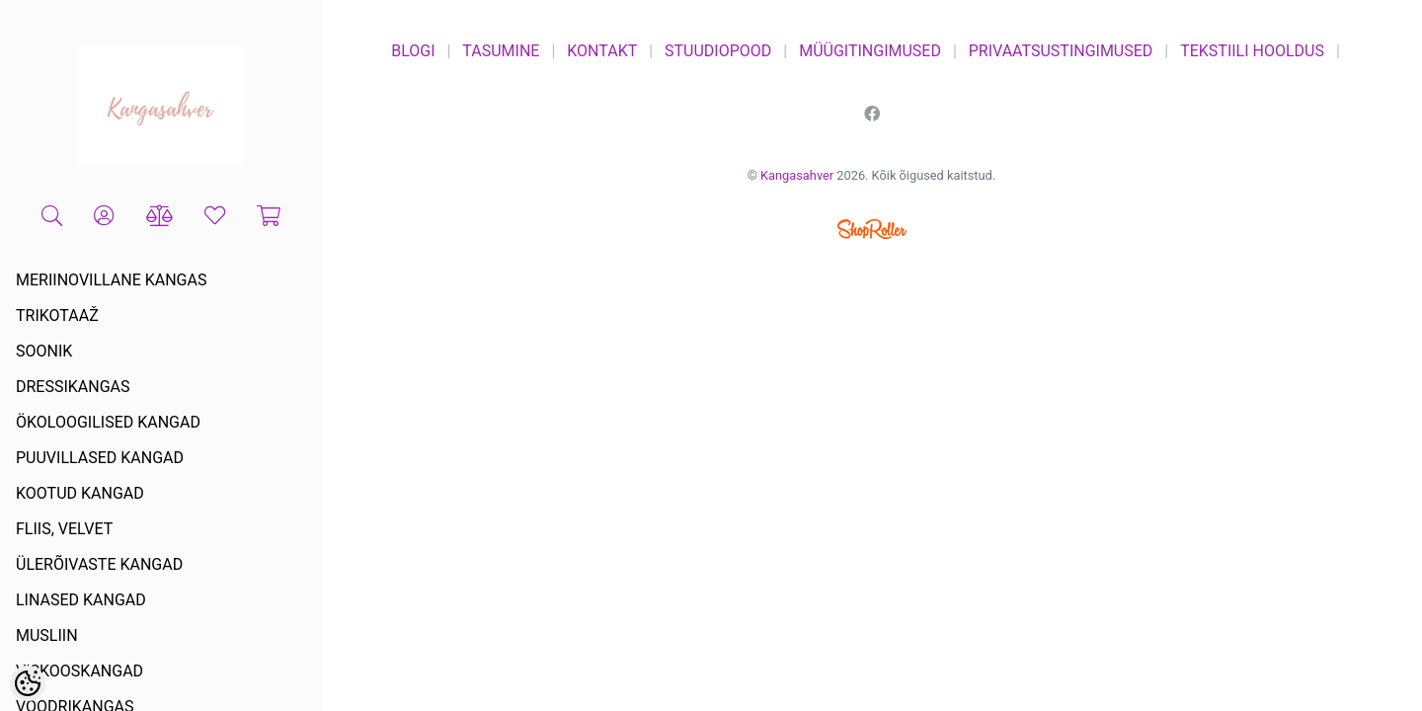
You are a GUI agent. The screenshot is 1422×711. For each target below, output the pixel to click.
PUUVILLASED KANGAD (100, 457)
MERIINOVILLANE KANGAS (111, 280)
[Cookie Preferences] (27, 683)
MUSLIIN (47, 635)
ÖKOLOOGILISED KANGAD (108, 422)
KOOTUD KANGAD (80, 493)
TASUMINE (500, 50)
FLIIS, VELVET (64, 528)
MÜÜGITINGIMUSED (870, 50)
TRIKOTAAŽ (57, 315)
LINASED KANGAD (81, 600)
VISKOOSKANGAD (79, 671)
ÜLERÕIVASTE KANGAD (99, 564)
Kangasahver (796, 175)
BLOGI (412, 50)
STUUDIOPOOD (718, 50)
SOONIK (44, 351)
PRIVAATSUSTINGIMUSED (1061, 50)
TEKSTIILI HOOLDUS (1252, 50)
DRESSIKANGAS (73, 386)
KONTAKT (602, 50)
